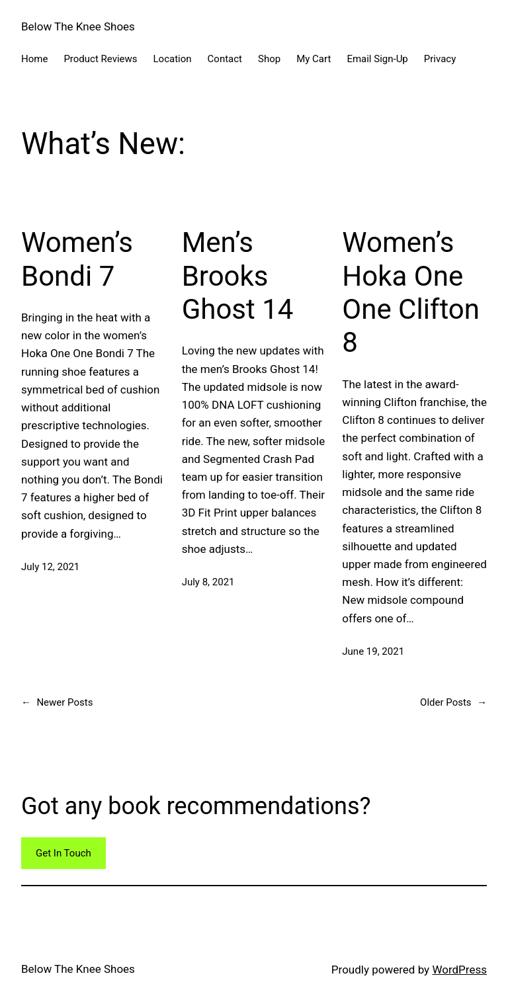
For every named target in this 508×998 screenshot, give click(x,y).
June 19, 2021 (373, 651)
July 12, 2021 (50, 567)
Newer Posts (57, 702)
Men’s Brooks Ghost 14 (238, 275)
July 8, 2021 (208, 582)
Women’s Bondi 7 (77, 259)
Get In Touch (63, 853)
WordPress (459, 969)
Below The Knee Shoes (78, 26)
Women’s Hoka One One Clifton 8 (411, 292)
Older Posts (453, 702)
